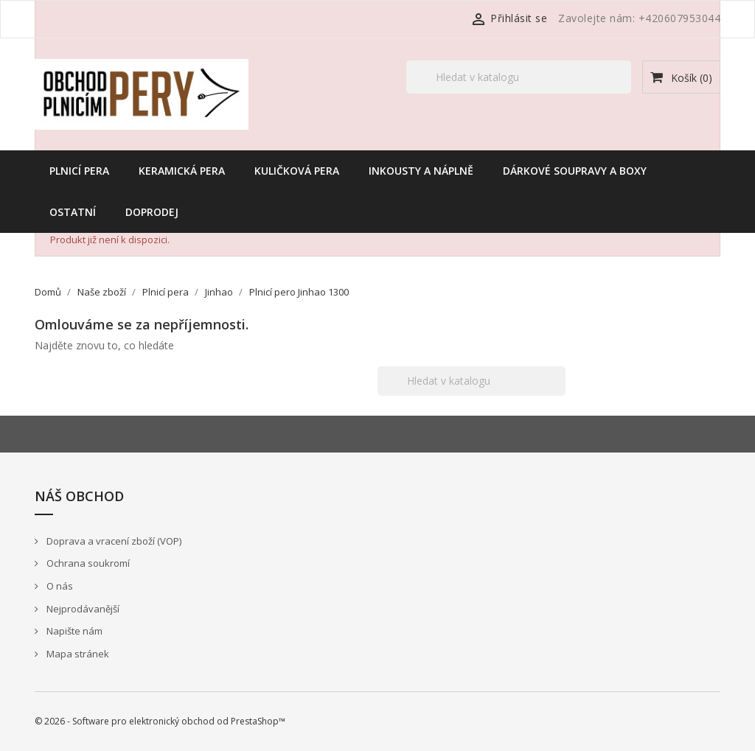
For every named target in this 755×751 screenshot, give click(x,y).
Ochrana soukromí (87, 563)
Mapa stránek (76, 653)
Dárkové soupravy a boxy (575, 171)
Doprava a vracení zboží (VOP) (112, 541)
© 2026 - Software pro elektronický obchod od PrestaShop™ (160, 721)
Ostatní (72, 212)
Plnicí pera (79, 171)
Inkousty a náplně (421, 171)
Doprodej (151, 212)
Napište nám (73, 631)
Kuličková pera (296, 171)
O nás (58, 586)
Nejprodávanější (81, 608)
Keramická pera (182, 171)
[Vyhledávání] (518, 77)
